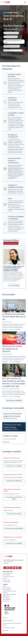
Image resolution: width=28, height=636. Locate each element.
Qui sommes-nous (8, 571)
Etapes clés (6, 441)
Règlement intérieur (8, 620)
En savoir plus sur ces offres (14, 513)
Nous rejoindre (6, 587)
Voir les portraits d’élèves (11, 243)
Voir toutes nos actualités (14, 400)
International (6, 597)
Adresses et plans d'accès (9, 591)
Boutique (5, 592)
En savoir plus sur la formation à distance (14, 498)
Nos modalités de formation (10, 429)
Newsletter (6, 630)
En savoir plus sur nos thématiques (14, 528)
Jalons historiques (7, 573)
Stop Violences (7, 599)
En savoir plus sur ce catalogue (14, 466)
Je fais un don (6, 580)
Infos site (5, 617)
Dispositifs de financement (10, 418)
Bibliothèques (6, 596)
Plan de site (6, 601)
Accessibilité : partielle (8, 627)
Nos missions (6, 575)
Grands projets (6, 581)
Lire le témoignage (14, 285)
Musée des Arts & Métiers (9, 594)
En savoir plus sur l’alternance (14, 480)
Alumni (5, 578)
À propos (5, 584)
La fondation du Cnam (8, 576)
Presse (4, 586)
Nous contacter (7, 589)
